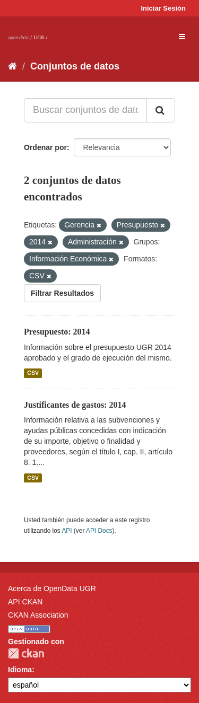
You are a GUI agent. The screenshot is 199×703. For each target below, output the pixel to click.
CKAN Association (38, 615)
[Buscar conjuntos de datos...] (85, 110)
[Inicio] (12, 66)
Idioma (20, 669)
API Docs (99, 530)
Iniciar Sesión (163, 8)
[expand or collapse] (182, 36)
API (67, 530)
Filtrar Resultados (62, 293)
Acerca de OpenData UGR (52, 588)
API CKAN (25, 601)
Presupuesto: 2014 (57, 331)
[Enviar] (160, 110)
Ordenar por (45, 147)
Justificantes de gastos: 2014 (75, 404)
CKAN (26, 653)
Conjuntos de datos (74, 66)
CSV (33, 373)
